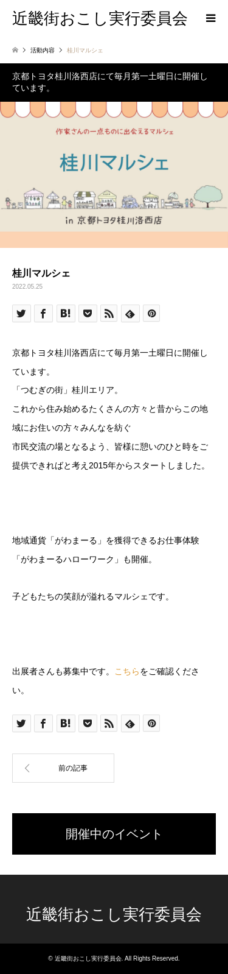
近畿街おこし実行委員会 (114, 914)
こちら (127, 671)
